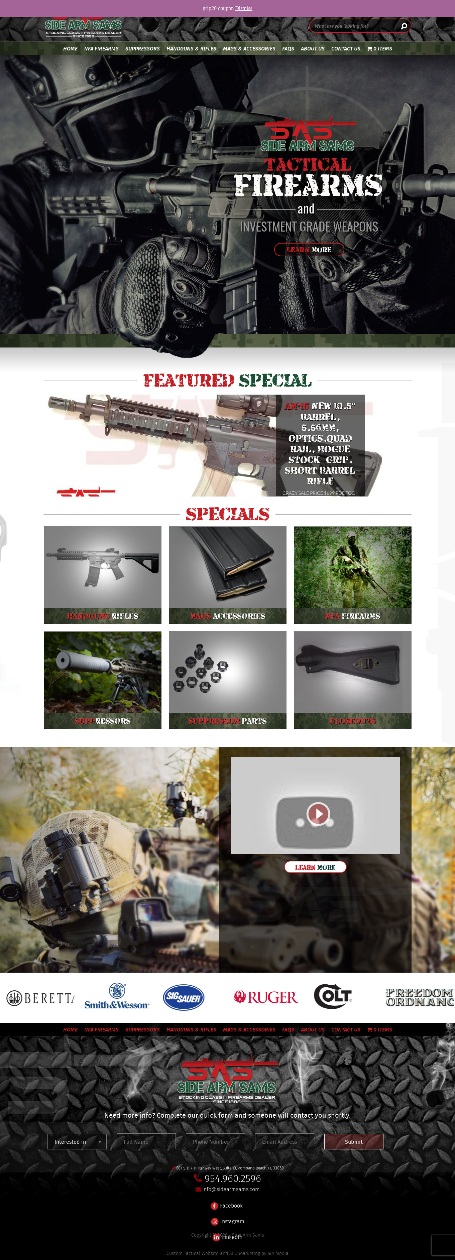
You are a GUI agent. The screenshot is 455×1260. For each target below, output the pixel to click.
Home (70, 48)
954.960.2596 (233, 1178)
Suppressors (142, 48)
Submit (354, 1142)
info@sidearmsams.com (231, 1189)
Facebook (227, 1202)
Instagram (227, 1217)
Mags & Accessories (249, 48)
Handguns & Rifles (191, 48)
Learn (309, 250)
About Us (313, 48)
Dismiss (243, 8)
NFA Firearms (101, 48)
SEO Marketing (244, 1253)
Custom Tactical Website (192, 1253)
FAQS (288, 48)
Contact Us (345, 48)
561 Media (278, 1253)
